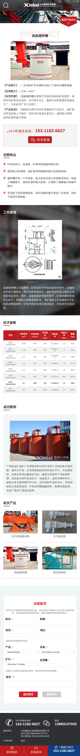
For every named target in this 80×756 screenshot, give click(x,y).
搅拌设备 (67, 85)
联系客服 (40, 140)
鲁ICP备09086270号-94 (36, 734)
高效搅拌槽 (27, 96)
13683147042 (66, 725)
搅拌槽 (11, 178)
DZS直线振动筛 (20, 536)
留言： (10, 677)
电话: (9, 630)
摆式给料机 (59, 572)
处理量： (45, 660)
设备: (43, 647)
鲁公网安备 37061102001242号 (35, 737)
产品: (9, 647)
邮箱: (43, 619)
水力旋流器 (59, 536)
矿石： (9, 659)
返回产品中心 (69, 19)
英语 (23, 742)
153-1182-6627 (50, 130)
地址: (43, 630)
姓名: (9, 619)
